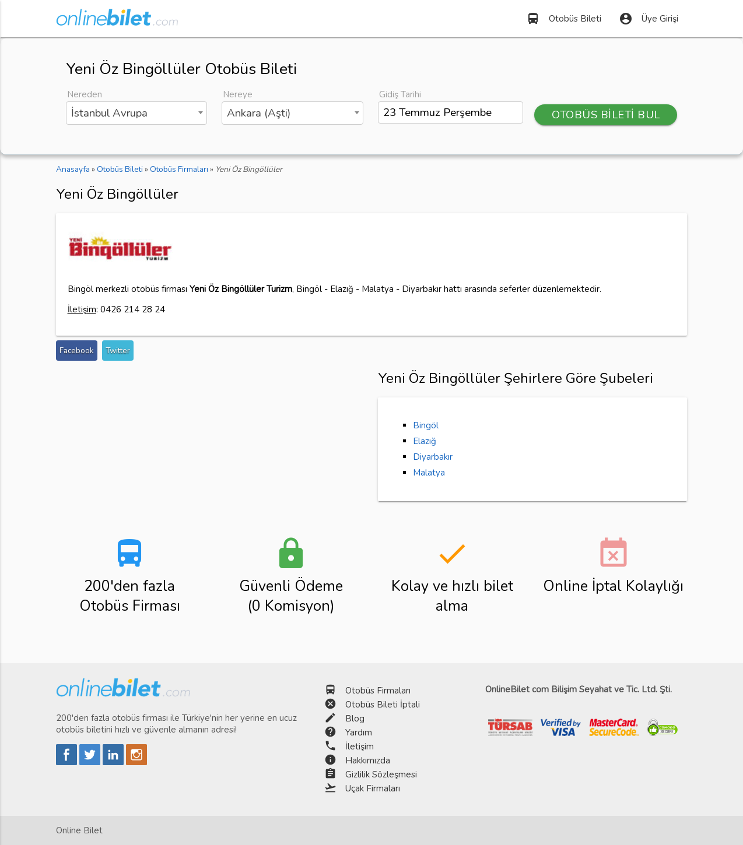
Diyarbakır (433, 457)
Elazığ (424, 441)
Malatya (429, 472)
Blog (355, 718)
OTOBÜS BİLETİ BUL (606, 114)
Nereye (238, 94)
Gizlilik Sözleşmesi (381, 774)
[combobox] (137, 113)
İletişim (359, 746)
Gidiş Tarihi (400, 94)
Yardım (358, 732)
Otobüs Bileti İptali (382, 704)
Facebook (76, 350)
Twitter (118, 350)
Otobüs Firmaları (378, 690)
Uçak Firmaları (372, 788)
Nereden (84, 94)
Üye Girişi (648, 18)
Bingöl (426, 425)
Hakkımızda (367, 760)
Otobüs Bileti (563, 18)
